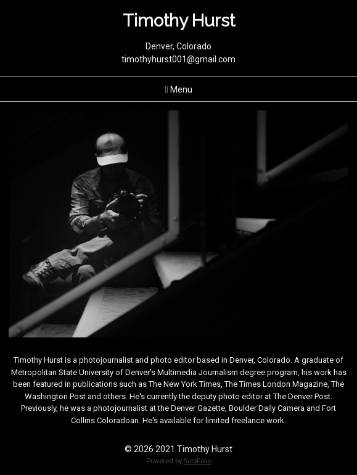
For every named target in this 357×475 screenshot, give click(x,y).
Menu (178, 89)
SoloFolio (197, 461)
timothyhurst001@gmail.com (178, 59)
